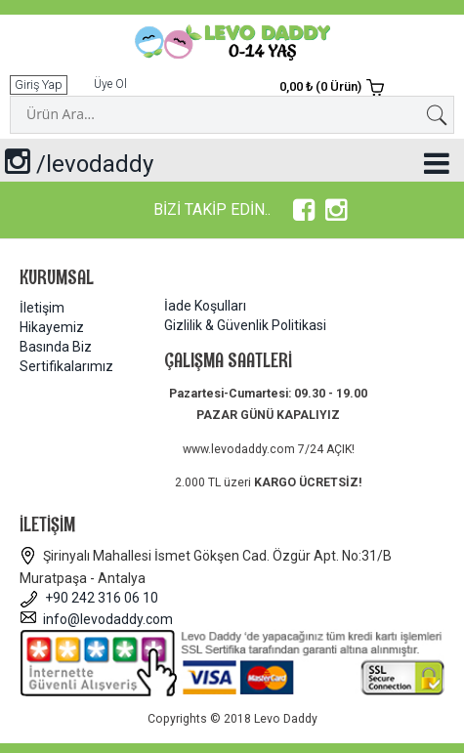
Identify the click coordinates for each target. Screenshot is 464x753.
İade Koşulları (205, 306)
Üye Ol (110, 84)
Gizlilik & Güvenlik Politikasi (245, 325)
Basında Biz (56, 347)
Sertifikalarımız (66, 366)
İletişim (42, 307)
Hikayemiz (52, 327)
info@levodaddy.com (96, 619)
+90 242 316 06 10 (89, 598)
